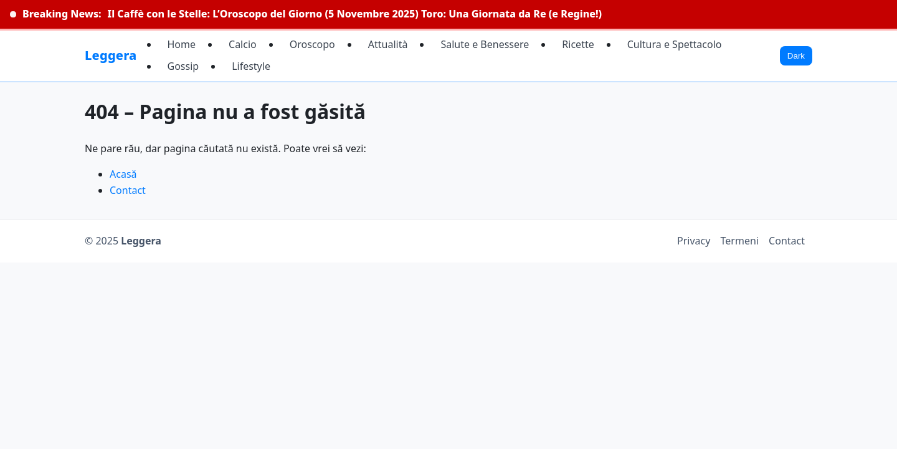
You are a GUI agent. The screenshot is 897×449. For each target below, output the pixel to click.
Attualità (388, 44)
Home (182, 44)
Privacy (693, 241)
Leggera (111, 55)
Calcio (243, 44)
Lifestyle (251, 66)
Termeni (740, 241)
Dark (796, 55)
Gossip (183, 66)
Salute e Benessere (484, 44)
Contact (128, 190)
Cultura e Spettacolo (674, 44)
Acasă (123, 174)
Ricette (578, 44)
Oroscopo (312, 44)
